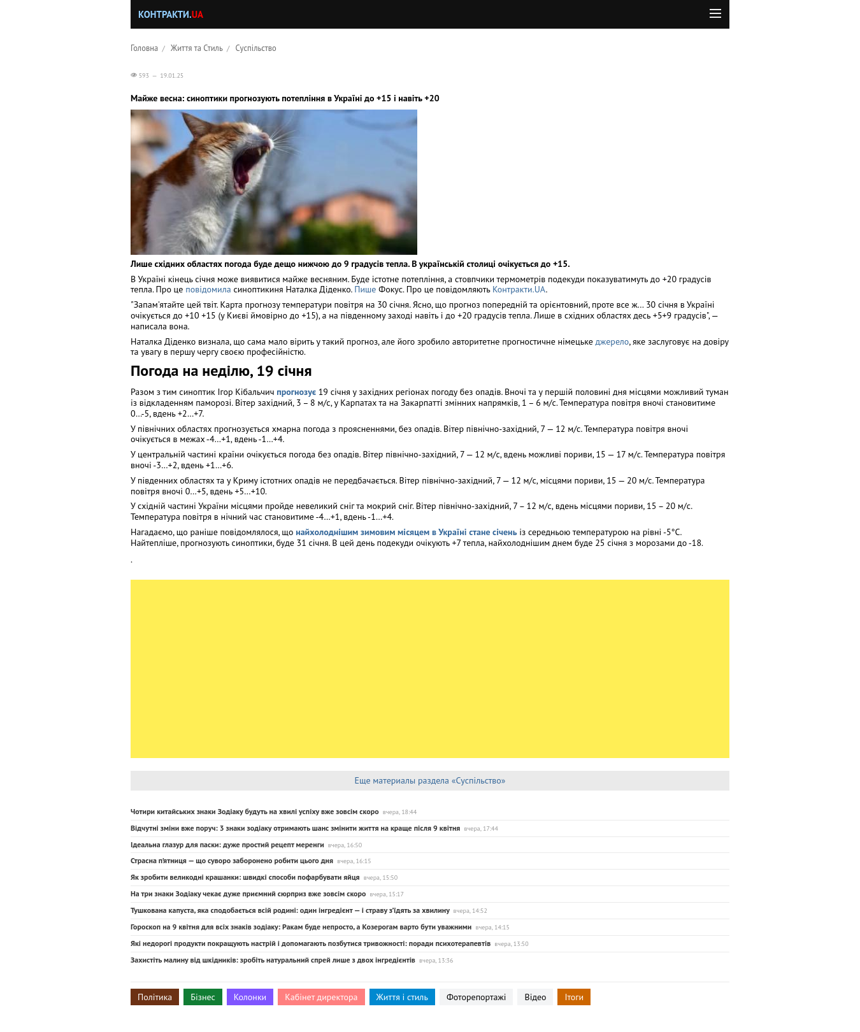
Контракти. (170, 14)
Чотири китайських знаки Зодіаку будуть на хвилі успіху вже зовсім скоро (255, 811)
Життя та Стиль (197, 48)
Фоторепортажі (476, 997)
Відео (535, 997)
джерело (612, 341)
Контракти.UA (518, 289)
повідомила (208, 289)
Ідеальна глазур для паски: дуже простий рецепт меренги (227, 844)
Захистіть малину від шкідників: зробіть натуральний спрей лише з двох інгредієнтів (273, 959)
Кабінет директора (321, 997)
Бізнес (202, 997)
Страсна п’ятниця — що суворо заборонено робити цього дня (232, 860)
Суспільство (256, 48)
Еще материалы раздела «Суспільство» (429, 780)
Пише (365, 289)
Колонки (250, 997)
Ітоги (574, 997)
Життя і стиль (402, 997)
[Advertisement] (430, 669)
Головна (144, 48)
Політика (155, 997)
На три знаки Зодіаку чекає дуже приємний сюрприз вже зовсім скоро (248, 893)
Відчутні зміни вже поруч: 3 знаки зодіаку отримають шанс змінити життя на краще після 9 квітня (295, 828)
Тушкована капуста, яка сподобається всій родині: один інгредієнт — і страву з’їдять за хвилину (290, 910)
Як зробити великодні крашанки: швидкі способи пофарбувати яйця (245, 877)
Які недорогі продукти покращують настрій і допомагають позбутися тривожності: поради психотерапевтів (311, 943)
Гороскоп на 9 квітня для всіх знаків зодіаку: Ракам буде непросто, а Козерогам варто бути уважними (301, 926)
